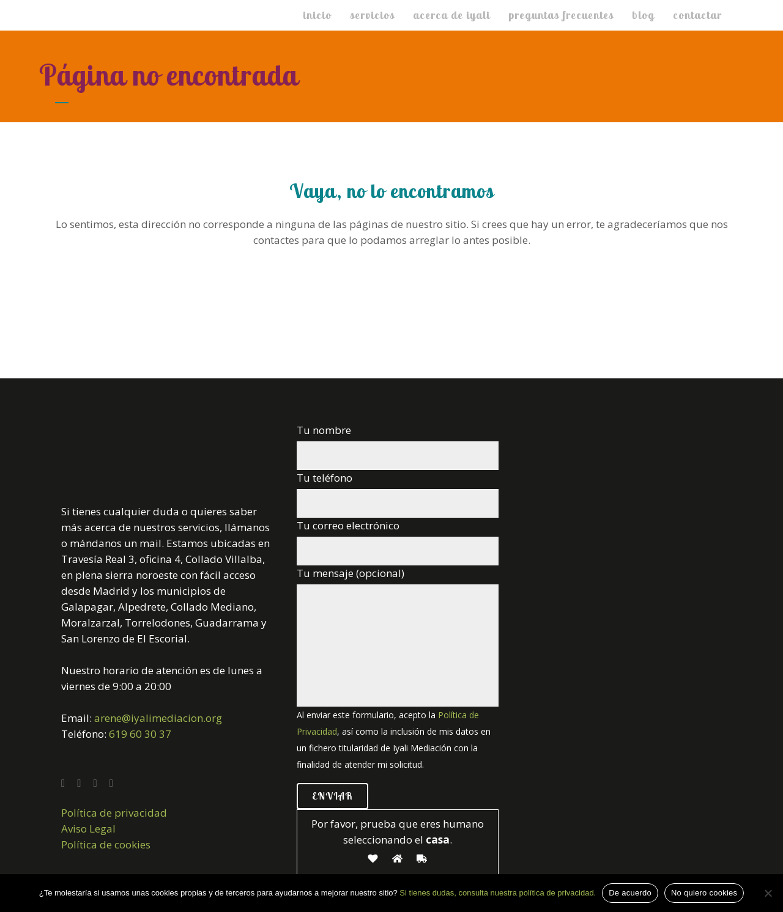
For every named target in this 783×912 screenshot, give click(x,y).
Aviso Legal (88, 829)
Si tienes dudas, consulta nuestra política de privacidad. (497, 892)
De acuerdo (630, 892)
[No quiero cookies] (768, 893)
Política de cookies (105, 844)
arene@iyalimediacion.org (158, 718)
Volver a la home (392, 292)
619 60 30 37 (140, 734)
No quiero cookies (704, 892)
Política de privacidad (114, 813)
